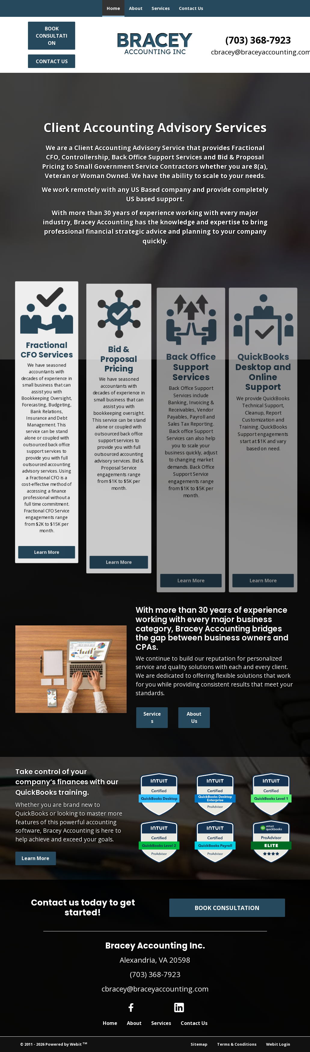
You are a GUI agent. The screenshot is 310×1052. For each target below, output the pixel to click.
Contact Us (191, 8)
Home (115, 6)
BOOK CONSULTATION (51, 35)
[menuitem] (113, 8)
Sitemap (199, 1044)
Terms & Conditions (236, 1044)
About (136, 8)
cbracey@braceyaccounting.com (155, 989)
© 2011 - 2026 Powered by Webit (53, 1044)
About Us (194, 717)
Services (161, 8)
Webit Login (278, 1044)
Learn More (47, 562)
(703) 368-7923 (258, 39)
